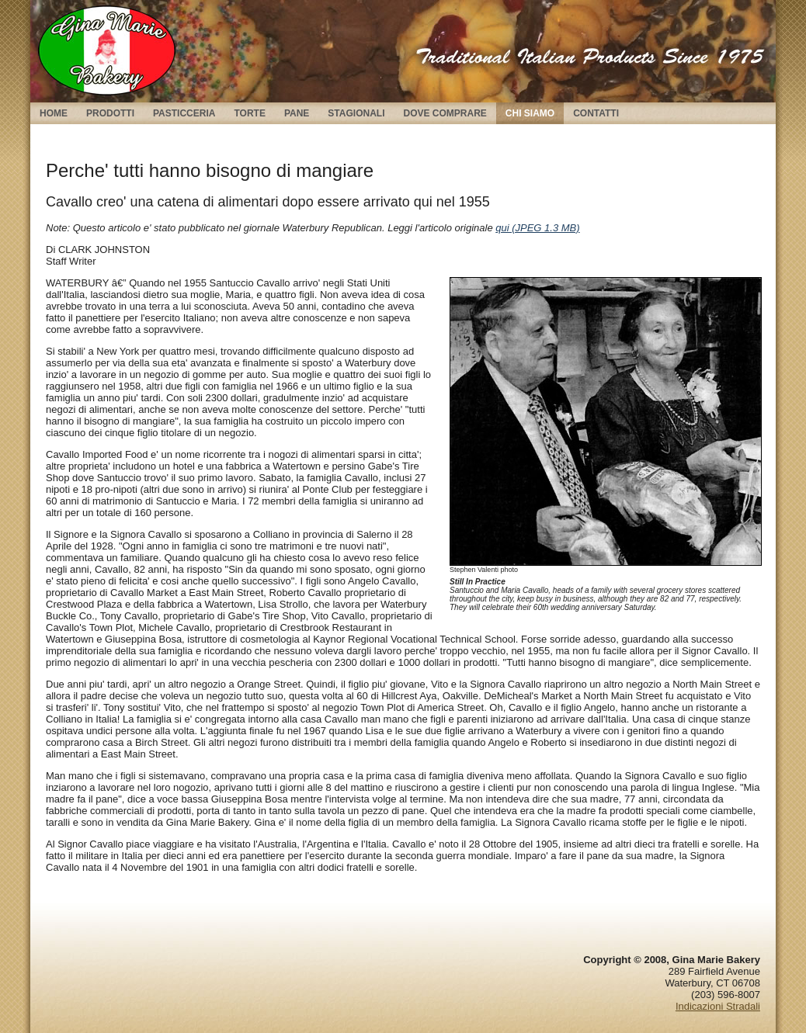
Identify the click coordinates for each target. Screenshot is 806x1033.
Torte (249, 113)
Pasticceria (184, 113)
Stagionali (356, 113)
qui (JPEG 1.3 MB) (537, 228)
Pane (296, 113)
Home (54, 113)
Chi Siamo (529, 113)
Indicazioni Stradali (718, 1006)
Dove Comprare (444, 113)
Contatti (596, 113)
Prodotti (110, 113)
